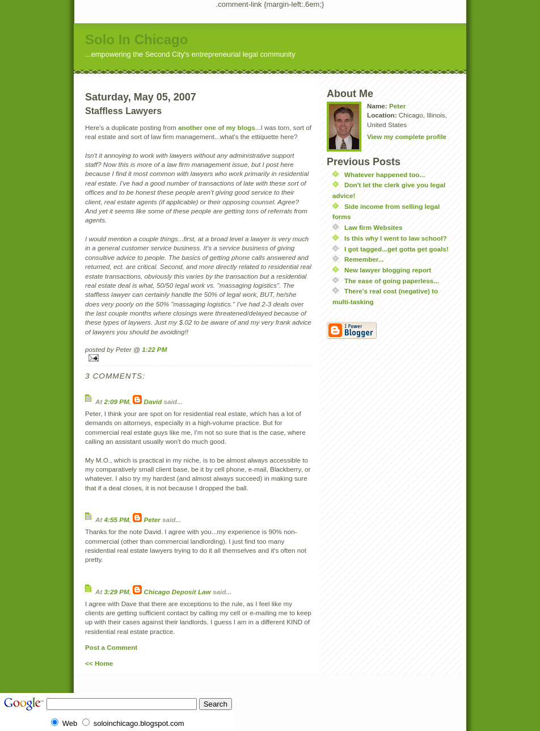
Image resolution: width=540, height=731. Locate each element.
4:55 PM (116, 519)
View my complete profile (406, 136)
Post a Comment (111, 647)
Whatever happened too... (384, 174)
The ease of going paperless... (391, 280)
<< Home (99, 663)
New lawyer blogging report (387, 270)
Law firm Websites (373, 227)
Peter (152, 519)
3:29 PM (116, 591)
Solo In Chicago (136, 39)
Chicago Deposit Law (177, 591)
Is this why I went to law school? (395, 238)
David (153, 401)
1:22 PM (154, 349)
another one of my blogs (216, 127)
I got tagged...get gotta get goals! (396, 249)
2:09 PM (116, 401)
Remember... (364, 259)
